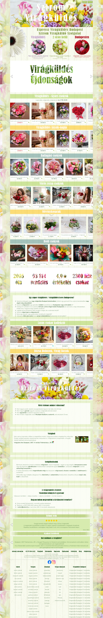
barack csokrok (18, 589)
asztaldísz (61, 466)
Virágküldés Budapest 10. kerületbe (79, 595)
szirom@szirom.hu (23, 507)
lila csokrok (18, 578)
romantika (47, 570)
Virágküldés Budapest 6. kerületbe (79, 584)
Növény (21, 38)
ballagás (47, 603)
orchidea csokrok (33, 589)
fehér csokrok (18, 573)
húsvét (60, 573)
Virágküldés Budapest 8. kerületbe (79, 589)
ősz (60, 589)
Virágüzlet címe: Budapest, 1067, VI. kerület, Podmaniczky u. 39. (34, 443)
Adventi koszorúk (60, 600)
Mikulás (60, 598)
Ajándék (16, 31)
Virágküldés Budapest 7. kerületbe (79, 587)
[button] (91, 76)
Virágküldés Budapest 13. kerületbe (79, 603)
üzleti (47, 587)
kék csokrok (18, 595)
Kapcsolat (57, 551)
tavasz (60, 584)
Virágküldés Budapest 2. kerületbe (79, 573)
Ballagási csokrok (51, 155)
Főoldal (13, 30)
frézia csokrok (33, 578)
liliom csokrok (33, 584)
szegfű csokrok (33, 609)
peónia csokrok (33, 617)
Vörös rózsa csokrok (51, 183)
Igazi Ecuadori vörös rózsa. (82, 56)
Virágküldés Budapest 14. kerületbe (79, 606)
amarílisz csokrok (33, 600)
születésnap (47, 573)
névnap (47, 578)
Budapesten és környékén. (60, 57)
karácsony (60, 570)
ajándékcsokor (32, 466)
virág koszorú (59, 471)
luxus (47, 606)
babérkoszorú (82, 471)
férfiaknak (47, 595)
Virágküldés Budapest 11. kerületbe (79, 598)
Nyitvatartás (48, 551)
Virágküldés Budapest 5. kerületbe (79, 581)
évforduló (47, 581)
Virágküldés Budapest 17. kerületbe (79, 614)
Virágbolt (18, 49)
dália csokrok (33, 614)
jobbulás (47, 592)
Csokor (19, 34)
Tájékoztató (65, 551)
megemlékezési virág (39, 471)
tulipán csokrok (33, 573)
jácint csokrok (33, 581)
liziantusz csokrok (33, 603)
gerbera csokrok (33, 595)
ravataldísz (72, 471)
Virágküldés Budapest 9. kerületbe (79, 592)
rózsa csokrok (33, 570)
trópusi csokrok (33, 592)
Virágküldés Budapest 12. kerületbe (79, 600)
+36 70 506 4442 (30, 551)
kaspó (81, 475)
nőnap (60, 581)
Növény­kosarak (51, 211)
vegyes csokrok (33, 576)
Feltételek (74, 551)
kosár (18, 477)
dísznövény (45, 475)
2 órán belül (60, 37)
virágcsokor (44, 465)
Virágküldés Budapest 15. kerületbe (79, 609)
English (84, 2)
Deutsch (90, 2)
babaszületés (47, 576)
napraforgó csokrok (33, 598)
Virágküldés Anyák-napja (51, 127)
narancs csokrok (18, 581)
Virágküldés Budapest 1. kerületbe (79, 570)
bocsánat (47, 598)
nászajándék (47, 584)
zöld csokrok (18, 587)
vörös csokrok (18, 570)
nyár (60, 587)
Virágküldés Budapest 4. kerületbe (79, 578)
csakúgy (47, 600)
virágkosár (76, 466)
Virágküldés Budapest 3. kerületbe (79, 576)
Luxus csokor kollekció (51, 323)
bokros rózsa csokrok (33, 611)
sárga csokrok (18, 584)
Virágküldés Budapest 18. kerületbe (79, 617)
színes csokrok (18, 592)
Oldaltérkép (87, 551)
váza (84, 475)
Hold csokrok (51, 241)
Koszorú (20, 45)
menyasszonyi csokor (80, 465)
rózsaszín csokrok (18, 576)
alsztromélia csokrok (33, 587)
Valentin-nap (60, 578)
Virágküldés (38, 37)
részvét (47, 589)
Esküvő (22, 42)
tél (60, 592)
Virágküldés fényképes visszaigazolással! (38, 57)
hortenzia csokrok (33, 606)
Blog (80, 551)
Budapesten (82, 37)
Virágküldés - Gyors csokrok (51, 96)
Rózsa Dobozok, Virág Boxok (51, 351)
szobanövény (55, 475)
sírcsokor (66, 471)
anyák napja (59, 576)
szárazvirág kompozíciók (23, 468)
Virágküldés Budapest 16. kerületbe (79, 611)
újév (60, 595)
